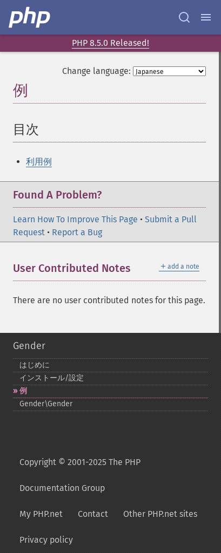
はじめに (34, 365)
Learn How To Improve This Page (75, 219)
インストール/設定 (51, 378)
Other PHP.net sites (160, 514)
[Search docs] (184, 17)
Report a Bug (77, 232)
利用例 (39, 161)
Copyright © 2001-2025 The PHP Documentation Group (79, 475)
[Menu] (206, 17)
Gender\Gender (45, 403)
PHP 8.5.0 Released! (110, 43)
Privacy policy (46, 540)
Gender (29, 346)
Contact (93, 514)
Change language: (96, 71)
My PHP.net (41, 514)
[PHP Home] (30, 17)
